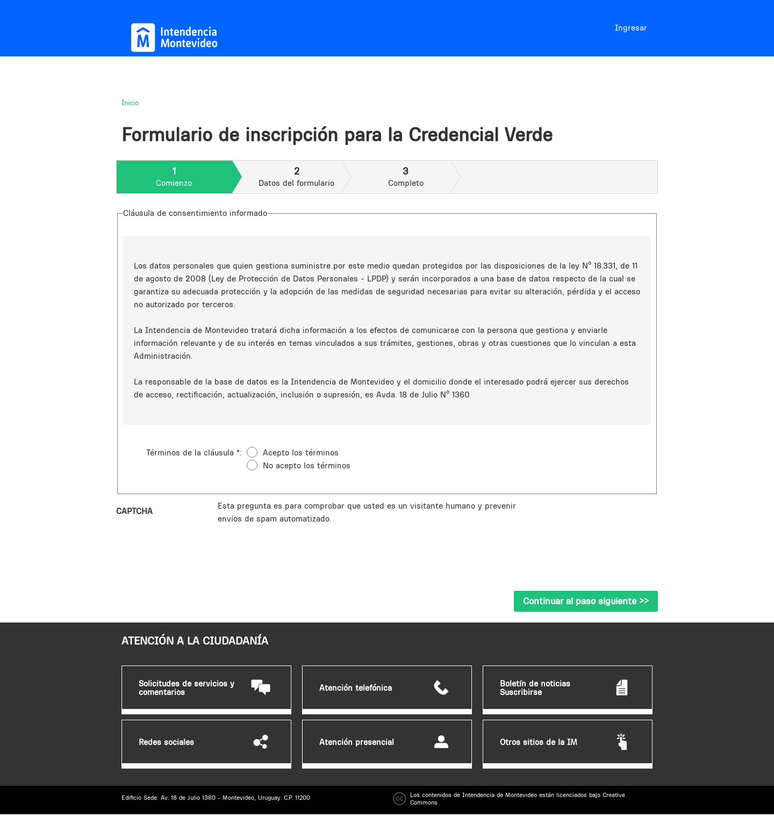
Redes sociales (166, 742)
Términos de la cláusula (193, 452)
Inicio (130, 102)
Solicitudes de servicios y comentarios (186, 688)
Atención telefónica (355, 688)
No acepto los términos (306, 465)
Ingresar (631, 28)
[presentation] (299, 546)
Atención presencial (356, 742)
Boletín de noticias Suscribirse (535, 688)
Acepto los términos (301, 452)
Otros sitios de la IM (538, 742)
